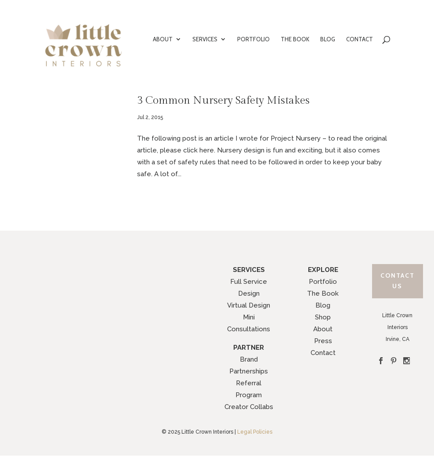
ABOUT (163, 39)
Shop (323, 317)
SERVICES (204, 39)
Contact (323, 353)
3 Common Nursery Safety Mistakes (223, 100)
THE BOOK (295, 39)
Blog (322, 305)
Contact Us (397, 281)
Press (323, 341)
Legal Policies (254, 432)
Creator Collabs (248, 407)
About (323, 329)
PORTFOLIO (253, 39)
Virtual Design (248, 305)
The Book (323, 293)
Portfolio (323, 282)
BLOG (327, 39)
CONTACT (359, 39)
